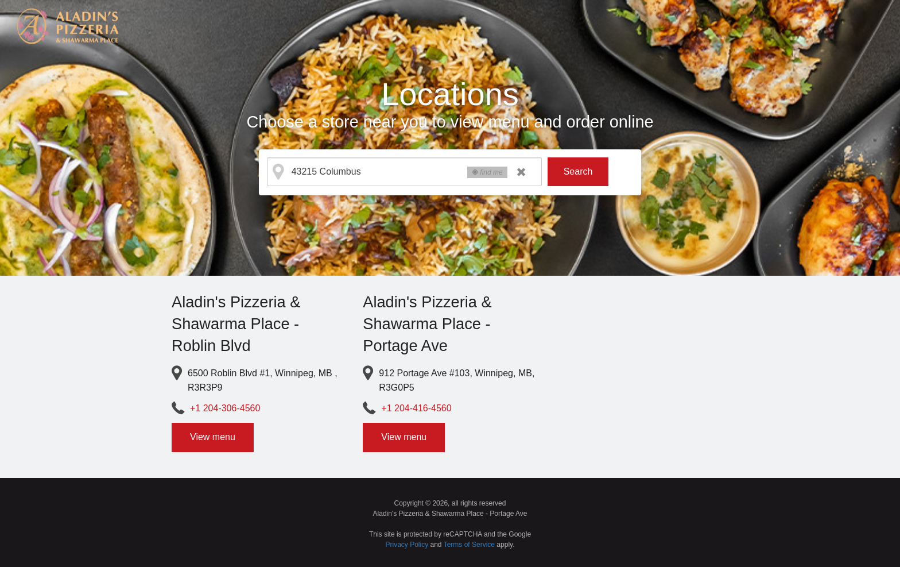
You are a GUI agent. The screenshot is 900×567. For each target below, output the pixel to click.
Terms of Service (469, 545)
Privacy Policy (407, 545)
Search (578, 171)
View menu (212, 437)
